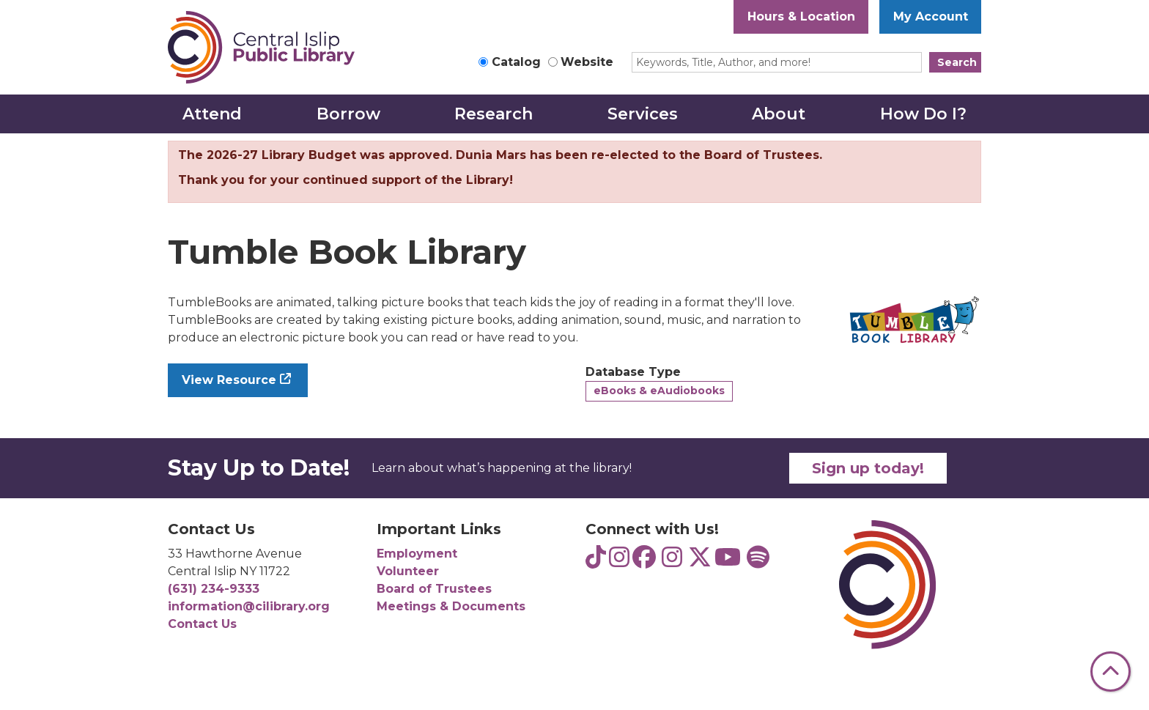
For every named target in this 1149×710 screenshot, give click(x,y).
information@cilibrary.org (249, 606)
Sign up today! (868, 468)
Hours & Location (801, 16)
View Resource (229, 380)
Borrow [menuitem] (348, 114)
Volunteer (408, 571)
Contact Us (202, 624)
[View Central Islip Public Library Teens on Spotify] (758, 562)
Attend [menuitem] (212, 114)
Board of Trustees (434, 589)
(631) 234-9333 (213, 589)
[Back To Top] (1110, 671)
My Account (930, 16)
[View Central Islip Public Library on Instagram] (672, 562)
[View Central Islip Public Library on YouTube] (727, 562)
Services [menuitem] (642, 114)
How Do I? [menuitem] (923, 114)
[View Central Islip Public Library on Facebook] (644, 562)
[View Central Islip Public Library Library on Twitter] (700, 562)
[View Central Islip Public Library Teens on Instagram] (619, 562)
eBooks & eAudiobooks (659, 390)
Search (957, 62)
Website (587, 62)
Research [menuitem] (493, 114)
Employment (417, 554)
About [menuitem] (778, 114)
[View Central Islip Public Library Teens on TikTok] (595, 562)
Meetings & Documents (451, 606)
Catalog (516, 62)
